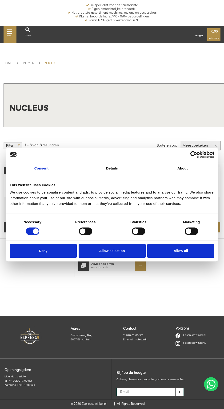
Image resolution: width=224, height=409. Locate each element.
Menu (9, 32)
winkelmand (213, 35)
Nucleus (51, 63)
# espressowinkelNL (191, 343)
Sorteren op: (167, 146)
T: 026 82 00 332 (133, 335)
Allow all (181, 251)
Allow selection (112, 251)
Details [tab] (112, 168)
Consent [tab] (41, 168)
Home (8, 63)
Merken (28, 63)
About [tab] (182, 168)
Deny (43, 251)
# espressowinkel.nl (190, 335)
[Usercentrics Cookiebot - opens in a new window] (193, 154)
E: (135, 340)
